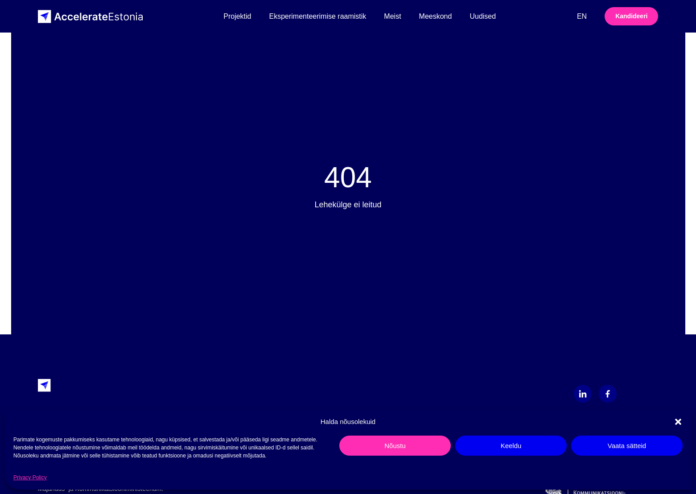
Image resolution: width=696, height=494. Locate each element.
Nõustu (395, 445)
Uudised (482, 16)
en (582, 16)
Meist (392, 16)
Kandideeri (631, 16)
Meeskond (435, 16)
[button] (678, 421)
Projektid (237, 16)
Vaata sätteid (627, 445)
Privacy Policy (30, 477)
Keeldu (511, 445)
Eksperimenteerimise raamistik (318, 16)
